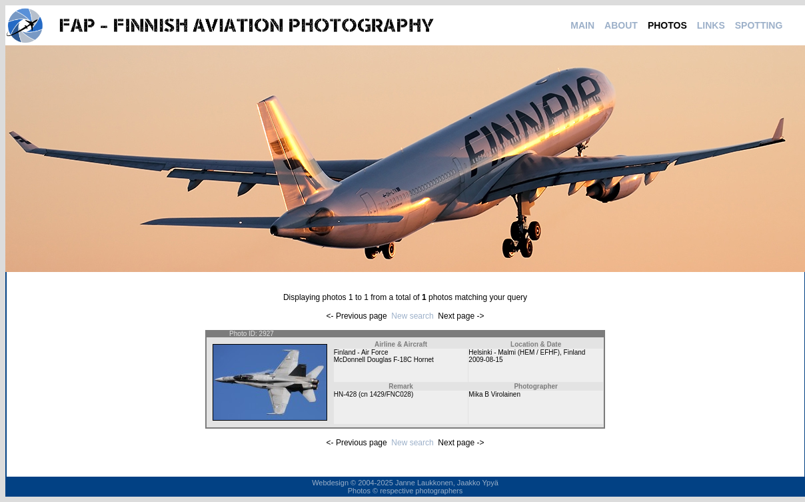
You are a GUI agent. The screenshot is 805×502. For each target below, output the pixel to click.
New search (412, 316)
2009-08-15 (485, 359)
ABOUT (621, 25)
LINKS (711, 25)
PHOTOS (667, 25)
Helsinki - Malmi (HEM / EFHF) (514, 352)
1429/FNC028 (390, 394)
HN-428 (345, 394)
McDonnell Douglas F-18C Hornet (384, 359)
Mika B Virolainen (494, 394)
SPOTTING (759, 25)
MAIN (582, 25)
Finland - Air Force (361, 352)
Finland (575, 352)
